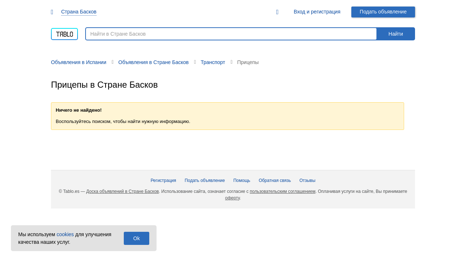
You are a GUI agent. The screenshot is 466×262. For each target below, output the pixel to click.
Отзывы (307, 180)
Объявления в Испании (78, 62)
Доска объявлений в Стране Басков (122, 191)
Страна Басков (78, 12)
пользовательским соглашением (282, 191)
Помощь (241, 180)
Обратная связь (275, 180)
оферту (232, 198)
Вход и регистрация (317, 12)
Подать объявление (383, 12)
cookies (65, 234)
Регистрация (163, 180)
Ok (136, 238)
